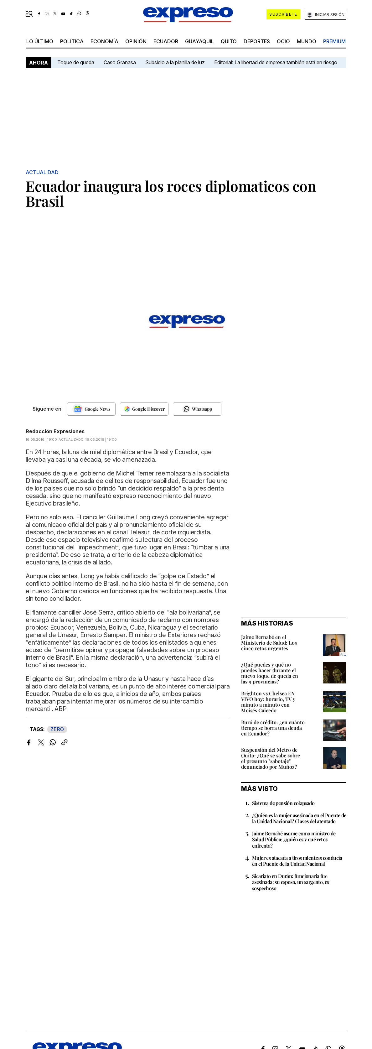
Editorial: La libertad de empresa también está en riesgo (275, 62)
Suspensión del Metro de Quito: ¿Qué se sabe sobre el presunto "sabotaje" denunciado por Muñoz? (270, 758)
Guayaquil (199, 41)
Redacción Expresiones (55, 431)
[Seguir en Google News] (91, 409)
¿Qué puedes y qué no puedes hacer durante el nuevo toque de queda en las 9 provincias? (269, 673)
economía (104, 41)
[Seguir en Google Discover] (144, 409)
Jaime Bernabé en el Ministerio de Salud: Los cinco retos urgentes (269, 643)
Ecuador (165, 41)
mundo (306, 41)
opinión (136, 41)
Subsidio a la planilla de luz (175, 62)
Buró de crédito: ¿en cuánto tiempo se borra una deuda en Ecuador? (273, 728)
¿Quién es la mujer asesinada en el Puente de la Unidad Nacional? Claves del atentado (299, 818)
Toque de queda (75, 62)
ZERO (57, 729)
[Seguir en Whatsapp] (197, 409)
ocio (283, 41)
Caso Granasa (120, 62)
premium (334, 41)
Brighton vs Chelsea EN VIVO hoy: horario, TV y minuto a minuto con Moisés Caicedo (268, 702)
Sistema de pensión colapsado (283, 803)
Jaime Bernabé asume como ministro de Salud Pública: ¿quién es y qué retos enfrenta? (293, 839)
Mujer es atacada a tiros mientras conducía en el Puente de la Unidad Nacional (297, 860)
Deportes (257, 41)
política (72, 41)
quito (229, 41)
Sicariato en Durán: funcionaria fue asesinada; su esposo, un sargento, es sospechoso (290, 882)
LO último (39, 41)
